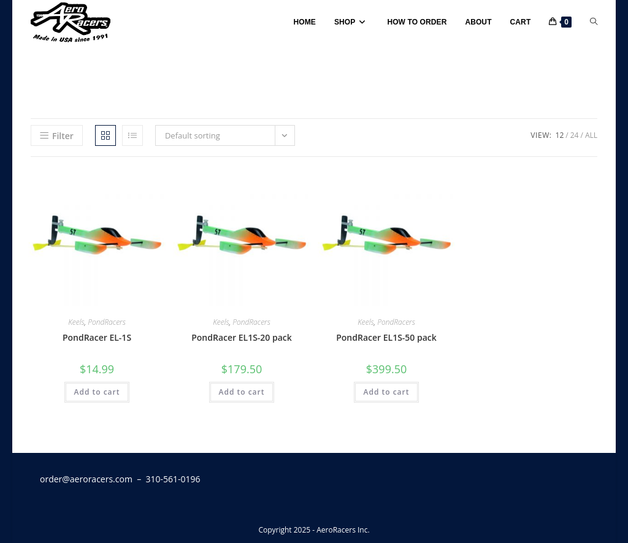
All (591, 135)
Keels (76, 322)
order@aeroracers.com (86, 479)
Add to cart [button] (97, 392)
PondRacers (107, 322)
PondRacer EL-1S (97, 337)
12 (560, 135)
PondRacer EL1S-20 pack (241, 337)
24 (574, 135)
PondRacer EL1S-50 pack (386, 337)
